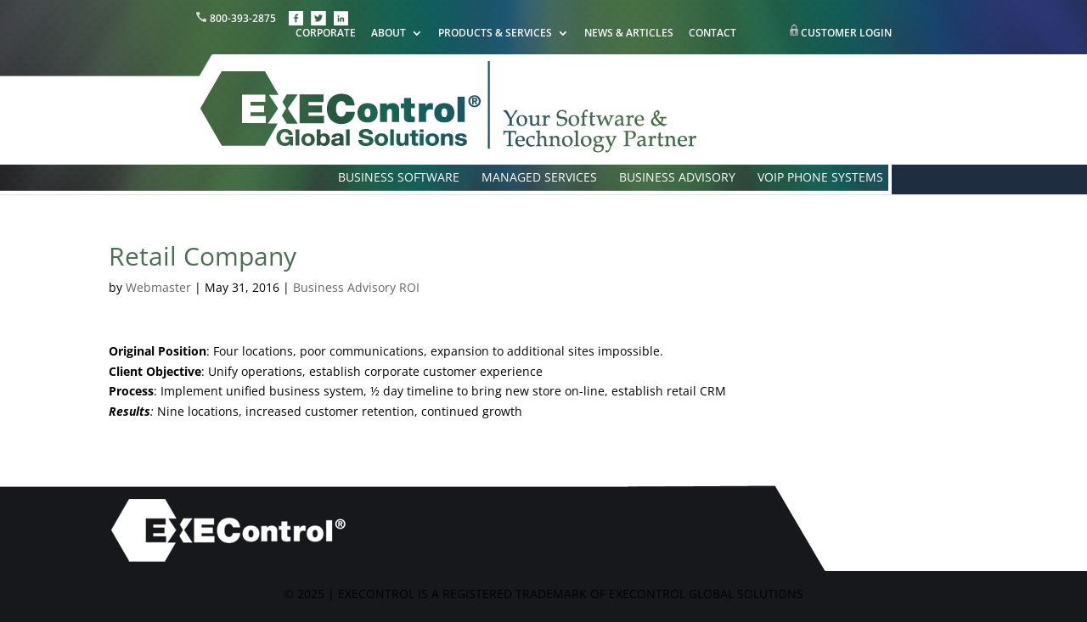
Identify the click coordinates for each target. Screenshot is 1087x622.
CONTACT (712, 34)
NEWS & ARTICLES (628, 34)
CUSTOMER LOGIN (846, 32)
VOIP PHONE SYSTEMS (820, 178)
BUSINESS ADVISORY (677, 178)
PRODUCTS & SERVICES (495, 34)
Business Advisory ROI (356, 287)
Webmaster (158, 287)
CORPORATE (326, 34)
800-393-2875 (237, 18)
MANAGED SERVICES (539, 178)
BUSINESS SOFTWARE (398, 178)
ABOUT (388, 34)
